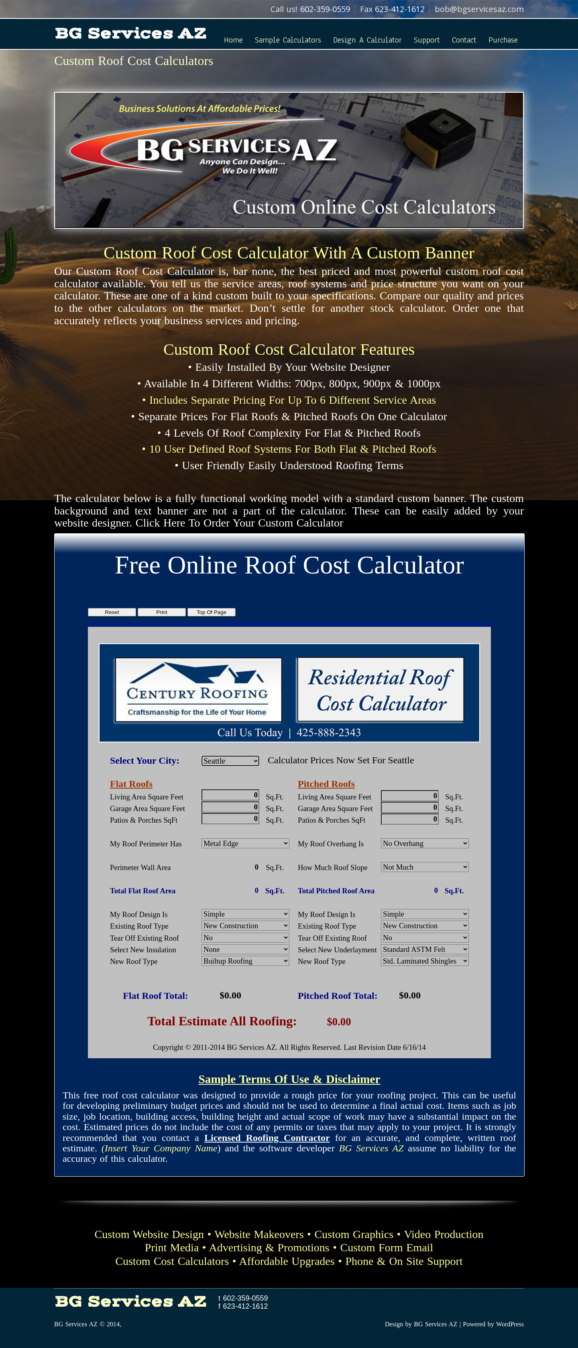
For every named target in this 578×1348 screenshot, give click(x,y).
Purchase (503, 40)
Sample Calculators (288, 40)
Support (427, 40)
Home (233, 40)
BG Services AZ (130, 33)
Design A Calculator (367, 40)
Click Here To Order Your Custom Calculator (239, 522)
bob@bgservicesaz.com (479, 9)
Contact (464, 40)
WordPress (510, 1324)
